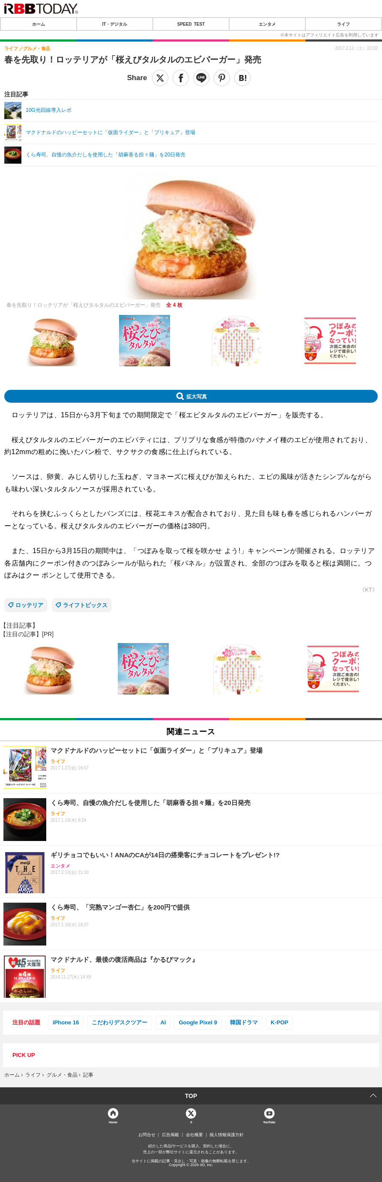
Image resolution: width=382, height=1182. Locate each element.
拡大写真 (196, 396)
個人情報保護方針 (226, 1135)
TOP (191, 1095)
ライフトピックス (85, 605)
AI (163, 1022)
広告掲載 (170, 1135)
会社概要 (194, 1135)
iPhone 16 (66, 1022)
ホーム (38, 24)
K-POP (279, 1022)
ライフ (343, 24)
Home (113, 1122)
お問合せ (146, 1135)
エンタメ (267, 24)
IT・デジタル (115, 24)
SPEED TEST (191, 24)
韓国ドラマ (244, 1022)
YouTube (269, 1122)
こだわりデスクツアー (119, 1022)
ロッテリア (29, 605)
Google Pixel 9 (198, 1022)
